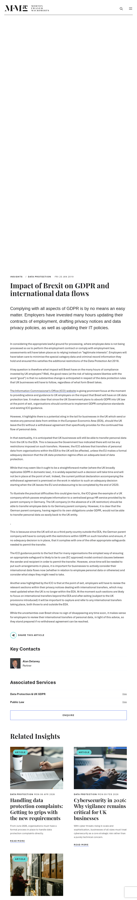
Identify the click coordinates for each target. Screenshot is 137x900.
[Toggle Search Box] (121, 8)
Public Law (68, 702)
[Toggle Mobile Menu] (130, 8)
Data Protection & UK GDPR (68, 694)
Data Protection (39, 276)
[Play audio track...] (13, 635)
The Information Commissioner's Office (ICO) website (43, 391)
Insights (16, 276)
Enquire (68, 715)
